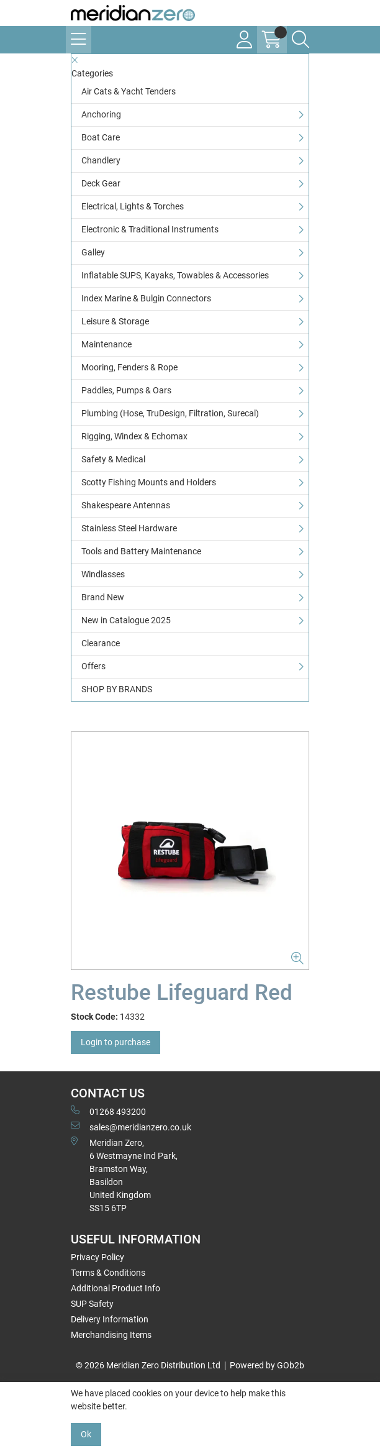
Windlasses (103, 574)
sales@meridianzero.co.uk (131, 1126)
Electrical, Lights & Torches (132, 206)
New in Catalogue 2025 (126, 620)
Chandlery (100, 160)
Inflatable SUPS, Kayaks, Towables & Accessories (175, 275)
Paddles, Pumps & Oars (126, 390)
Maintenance (106, 344)
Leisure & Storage (115, 321)
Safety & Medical (113, 459)
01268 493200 (108, 1111)
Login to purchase (115, 1042)
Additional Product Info (115, 1288)
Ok (86, 1434)
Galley (93, 252)
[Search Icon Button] (300, 39)
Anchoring (101, 114)
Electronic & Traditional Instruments (150, 229)
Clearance (100, 643)
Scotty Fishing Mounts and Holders (148, 482)
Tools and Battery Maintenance (141, 551)
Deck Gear (100, 183)
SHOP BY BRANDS (116, 689)
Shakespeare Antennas (125, 505)
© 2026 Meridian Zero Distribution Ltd (148, 1365)
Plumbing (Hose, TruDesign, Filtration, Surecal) (170, 413)
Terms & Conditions (108, 1273)
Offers (93, 666)
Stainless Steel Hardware (129, 528)
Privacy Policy (97, 1257)
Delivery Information (109, 1319)
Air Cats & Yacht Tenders (128, 91)
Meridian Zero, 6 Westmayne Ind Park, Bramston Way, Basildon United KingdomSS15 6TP (124, 1175)
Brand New (102, 597)
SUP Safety (92, 1304)
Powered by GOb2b (267, 1365)
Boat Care (100, 137)
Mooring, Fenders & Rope (129, 367)
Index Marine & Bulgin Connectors (146, 298)
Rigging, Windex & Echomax (134, 436)
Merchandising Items (111, 1335)
